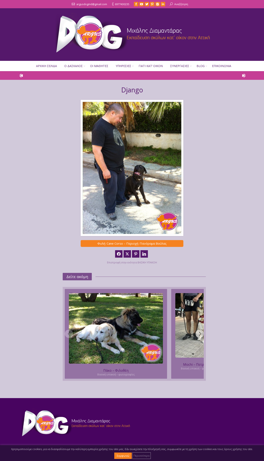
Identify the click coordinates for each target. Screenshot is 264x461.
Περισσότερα (142, 455)
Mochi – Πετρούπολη (199, 364)
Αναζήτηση (181, 4)
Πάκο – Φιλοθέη (115, 370)
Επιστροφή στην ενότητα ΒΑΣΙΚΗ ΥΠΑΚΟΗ (132, 262)
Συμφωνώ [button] (123, 455)
